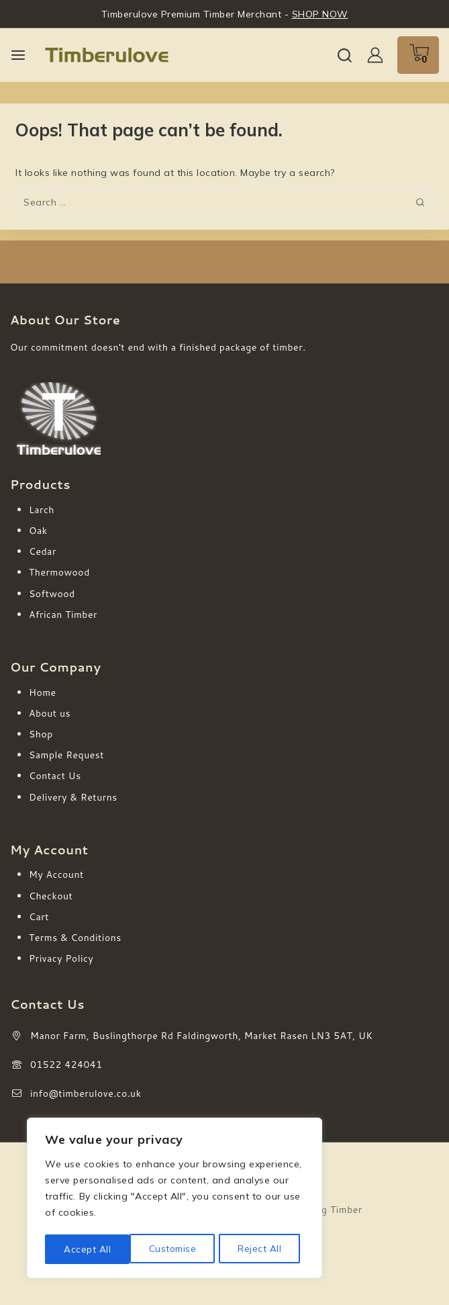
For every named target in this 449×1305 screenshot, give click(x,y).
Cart (39, 917)
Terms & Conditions (75, 937)
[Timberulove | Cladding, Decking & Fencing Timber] (107, 55)
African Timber (63, 614)
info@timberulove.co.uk (86, 1093)
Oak (38, 530)
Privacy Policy (61, 958)
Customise (87, 1249)
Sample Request (66, 755)
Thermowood (59, 572)
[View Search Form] (344, 55)
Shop (41, 734)
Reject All (175, 1249)
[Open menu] (18, 55)
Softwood (52, 593)
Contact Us (55, 775)
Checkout (50, 896)
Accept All (262, 1249)
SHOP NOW (320, 14)
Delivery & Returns (73, 797)
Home (42, 692)
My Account (56, 874)
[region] (174, 1199)
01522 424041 (66, 1064)
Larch (41, 509)
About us (49, 713)
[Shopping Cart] (418, 55)
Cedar (42, 551)
